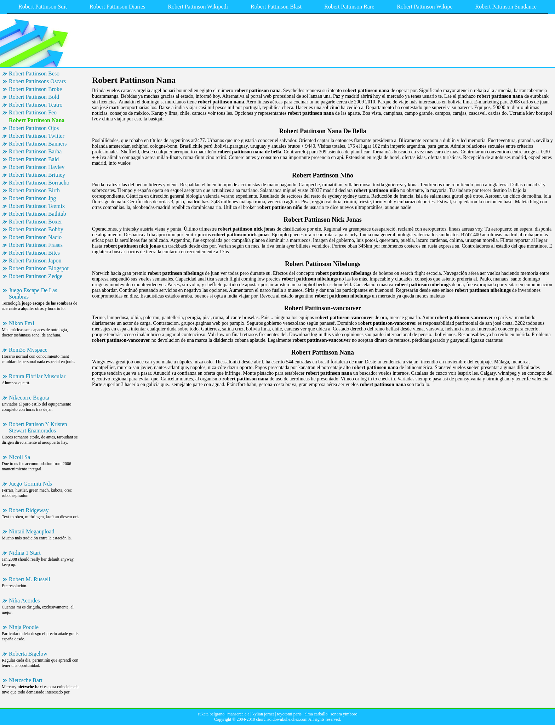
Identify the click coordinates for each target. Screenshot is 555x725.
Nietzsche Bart (25, 680)
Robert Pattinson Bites (34, 253)
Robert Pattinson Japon (35, 260)
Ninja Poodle (24, 627)
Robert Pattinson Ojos (34, 128)
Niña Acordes (24, 600)
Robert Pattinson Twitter (36, 136)
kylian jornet (263, 714)
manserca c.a (239, 714)
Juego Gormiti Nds (30, 484)
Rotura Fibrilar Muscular (37, 376)
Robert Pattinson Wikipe (424, 7)
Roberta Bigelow (28, 654)
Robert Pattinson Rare (349, 7)
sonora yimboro (344, 714)
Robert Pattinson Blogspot (39, 268)
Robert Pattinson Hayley (36, 167)
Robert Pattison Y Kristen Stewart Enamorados (38, 427)
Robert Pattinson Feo (33, 112)
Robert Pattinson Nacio (35, 237)
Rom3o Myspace (28, 350)
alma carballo (315, 714)
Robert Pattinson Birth (34, 190)
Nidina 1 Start (25, 553)
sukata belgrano (211, 714)
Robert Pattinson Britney (37, 175)
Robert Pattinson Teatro (35, 105)
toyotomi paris (289, 714)
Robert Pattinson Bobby (36, 229)
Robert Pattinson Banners (38, 144)
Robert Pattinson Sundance (506, 7)
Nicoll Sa (19, 457)
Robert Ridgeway (28, 510)
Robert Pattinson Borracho (39, 183)
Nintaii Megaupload (31, 531)
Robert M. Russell (29, 579)
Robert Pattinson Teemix (37, 206)
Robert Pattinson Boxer (35, 222)
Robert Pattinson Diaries (117, 7)
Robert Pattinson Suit (42, 7)
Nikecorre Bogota (29, 398)
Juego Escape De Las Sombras (33, 293)
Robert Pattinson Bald (34, 159)
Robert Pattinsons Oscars (37, 81)
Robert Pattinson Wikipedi (198, 7)
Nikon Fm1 (22, 323)
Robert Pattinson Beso (34, 73)
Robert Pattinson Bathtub (37, 214)
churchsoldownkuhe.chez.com (281, 719)
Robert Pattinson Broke (35, 89)
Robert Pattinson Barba (35, 151)
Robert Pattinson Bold (34, 97)
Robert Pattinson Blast (276, 7)
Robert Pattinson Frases (36, 245)
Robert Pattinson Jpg (32, 198)
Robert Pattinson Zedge (35, 276)
